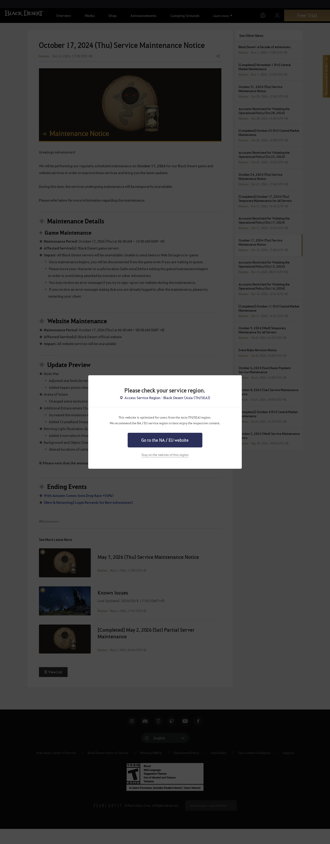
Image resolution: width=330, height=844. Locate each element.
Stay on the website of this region (165, 454)
